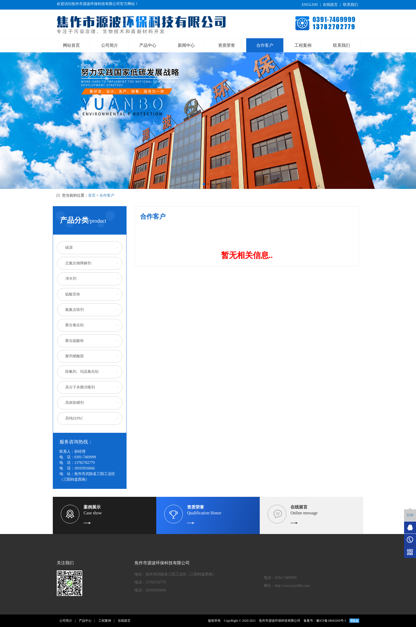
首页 (92, 195)
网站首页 (71, 45)
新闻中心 (186, 45)
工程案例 (302, 45)
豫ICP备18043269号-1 (331, 620)
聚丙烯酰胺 (74, 356)
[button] (204, 184)
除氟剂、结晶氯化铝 (82, 372)
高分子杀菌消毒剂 (80, 387)
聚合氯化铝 (74, 325)
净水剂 (70, 279)
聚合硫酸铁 (74, 341)
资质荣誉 (226, 45)
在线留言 (330, 5)
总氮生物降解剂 (78, 263)
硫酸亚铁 (72, 294)
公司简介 (109, 45)
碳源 (69, 247)
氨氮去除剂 (74, 310)
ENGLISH (310, 5)
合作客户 (264, 45)
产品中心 (147, 45)
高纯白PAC (74, 418)
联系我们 (350, 5)
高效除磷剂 (74, 403)
